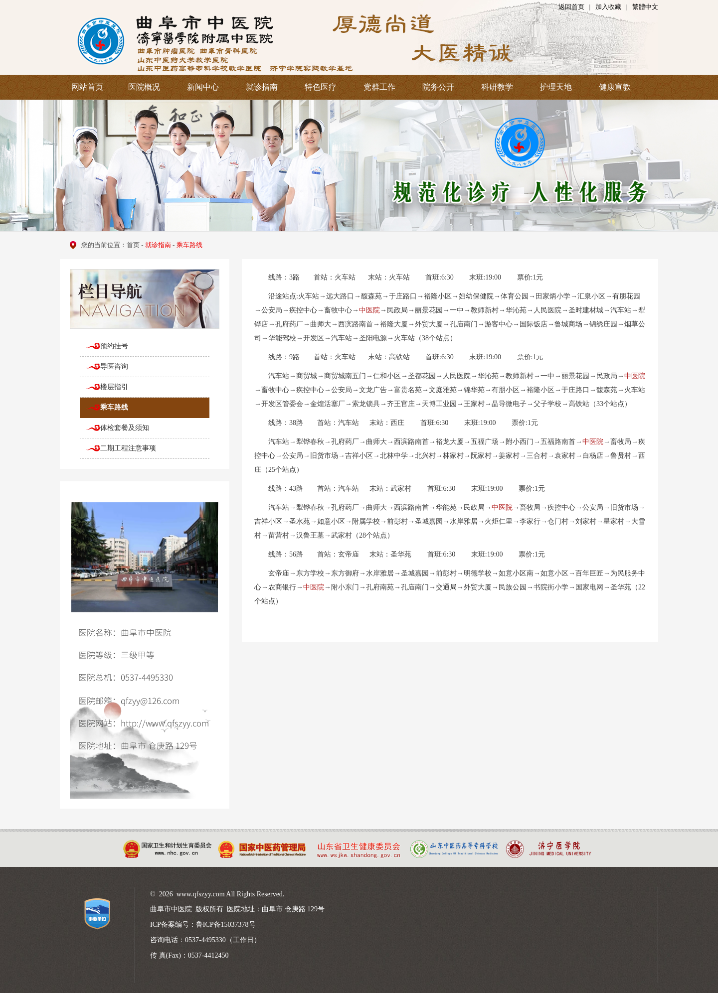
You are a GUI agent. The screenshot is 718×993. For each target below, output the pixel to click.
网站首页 (87, 87)
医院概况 (144, 87)
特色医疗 (321, 87)
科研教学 (497, 87)
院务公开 (438, 87)
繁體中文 (645, 6)
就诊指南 (262, 87)
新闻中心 (203, 87)
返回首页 (571, 6)
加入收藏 (608, 6)
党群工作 (379, 87)
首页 (133, 245)
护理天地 (556, 87)
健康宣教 (615, 87)
